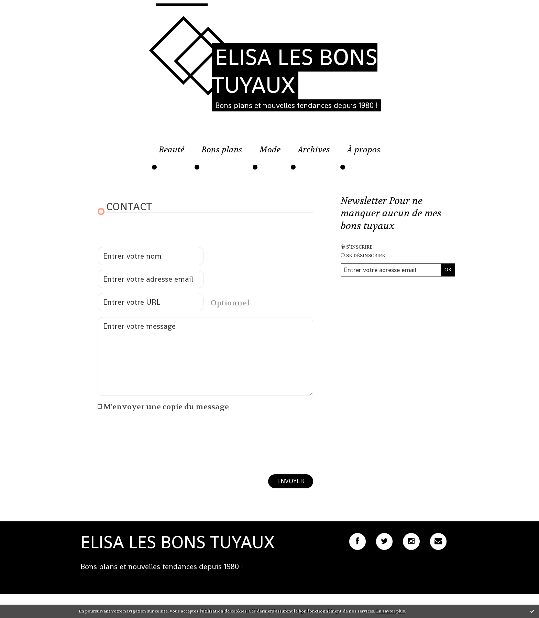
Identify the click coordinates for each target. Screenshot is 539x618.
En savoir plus (390, 611)
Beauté (171, 149)
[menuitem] (171, 153)
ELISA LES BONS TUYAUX (294, 71)
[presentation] (150, 433)
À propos (364, 149)
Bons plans (221, 149)
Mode (270, 149)
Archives (314, 149)
